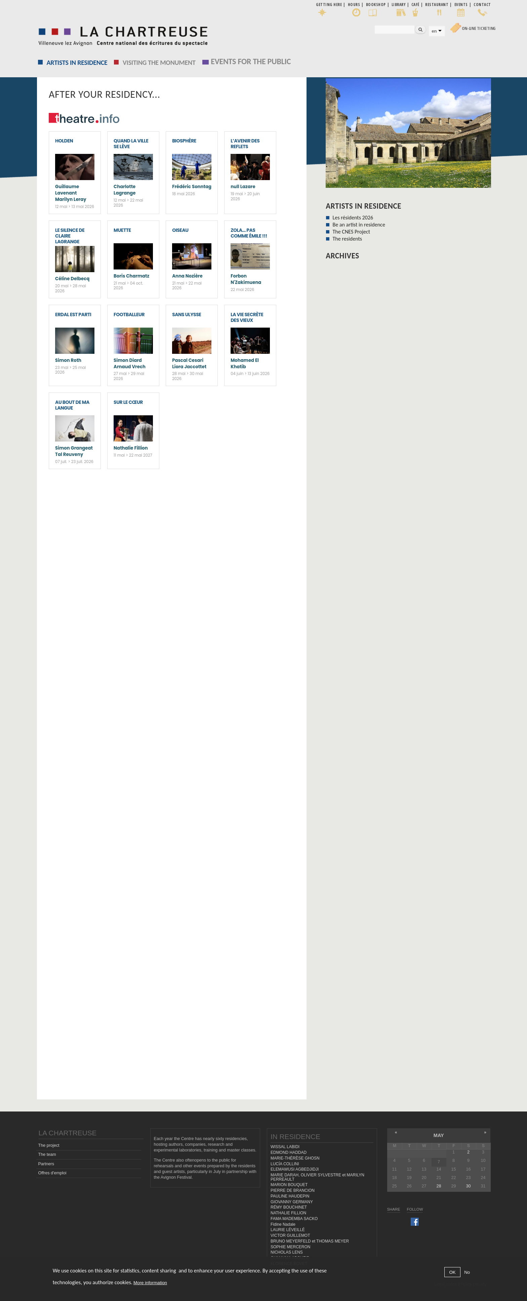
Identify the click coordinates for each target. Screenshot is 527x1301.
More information (150, 1285)
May (439, 1135)
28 (438, 1186)
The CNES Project (351, 231)
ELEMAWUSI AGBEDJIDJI (295, 1169)
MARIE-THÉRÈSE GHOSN (295, 1158)
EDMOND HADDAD (289, 1152)
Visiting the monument (159, 62)
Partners (46, 1164)
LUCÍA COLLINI (285, 1164)
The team (47, 1154)
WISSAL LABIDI (285, 1146)
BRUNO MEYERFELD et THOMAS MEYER (310, 1241)
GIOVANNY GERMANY (292, 1202)
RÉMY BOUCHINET (289, 1207)
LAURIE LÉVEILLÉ (288, 1229)
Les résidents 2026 (352, 217)
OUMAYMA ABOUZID (290, 1258)
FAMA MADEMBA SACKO (294, 1218)
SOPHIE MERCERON (290, 1247)
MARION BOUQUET (289, 1184)
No (467, 1274)
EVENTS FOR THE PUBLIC (251, 61)
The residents (347, 239)
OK (452, 1274)
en (434, 31)
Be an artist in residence (358, 224)
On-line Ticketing (478, 28)
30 (468, 1186)
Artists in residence (77, 62)
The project (48, 1145)
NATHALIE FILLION (288, 1213)
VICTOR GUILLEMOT (290, 1235)
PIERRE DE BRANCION (293, 1190)
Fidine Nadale (283, 1224)
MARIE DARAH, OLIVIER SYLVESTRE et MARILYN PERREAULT (317, 1177)
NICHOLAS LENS (287, 1252)
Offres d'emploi (52, 1173)
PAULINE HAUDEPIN (290, 1196)
